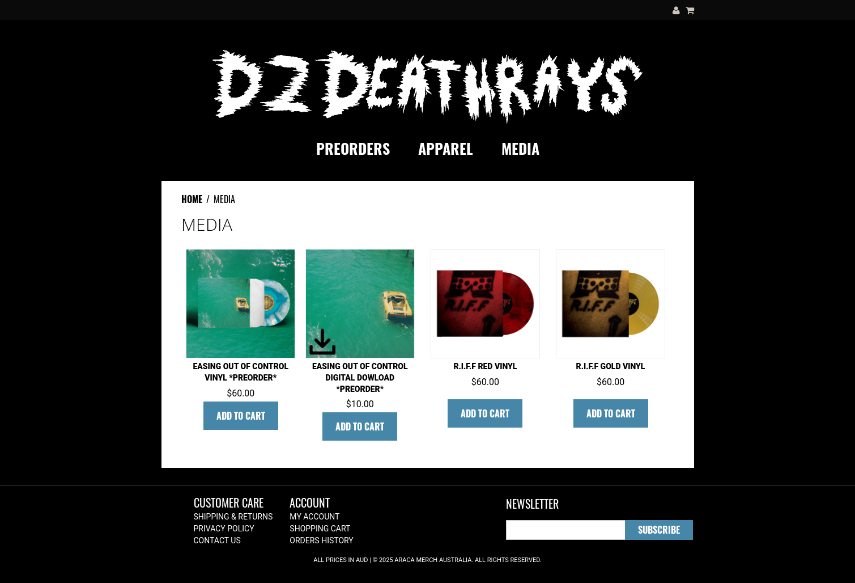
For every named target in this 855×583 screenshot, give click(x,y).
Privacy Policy (224, 528)
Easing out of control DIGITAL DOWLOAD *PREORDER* (360, 377)
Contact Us (217, 540)
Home (191, 199)
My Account (314, 516)
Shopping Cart (320, 528)
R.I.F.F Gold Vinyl (610, 366)
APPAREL (445, 148)
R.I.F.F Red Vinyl (485, 366)
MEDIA (520, 148)
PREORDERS (353, 148)
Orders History (321, 540)
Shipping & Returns (233, 516)
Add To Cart (240, 416)
